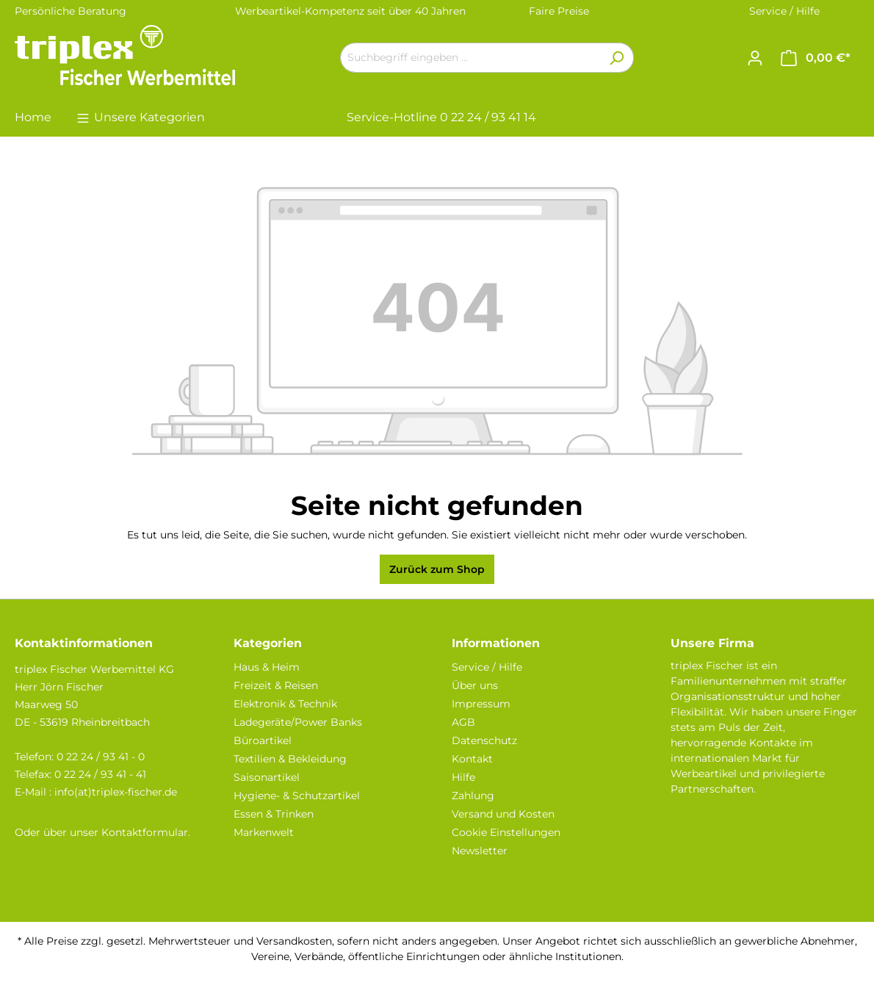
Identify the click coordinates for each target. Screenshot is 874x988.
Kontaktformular (144, 832)
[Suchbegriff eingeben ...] (470, 58)
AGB (463, 722)
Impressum (481, 703)
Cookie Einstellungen (506, 832)
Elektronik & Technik (285, 703)
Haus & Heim (267, 667)
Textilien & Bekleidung (290, 758)
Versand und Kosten (503, 814)
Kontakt (472, 758)
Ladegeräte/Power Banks (298, 722)
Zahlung (473, 795)
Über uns (475, 685)
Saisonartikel (267, 777)
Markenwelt (264, 832)
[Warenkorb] (815, 58)
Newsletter (480, 850)
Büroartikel (263, 740)
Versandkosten (294, 941)
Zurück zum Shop (437, 569)
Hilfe (463, 777)
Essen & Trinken (274, 814)
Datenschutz (484, 740)
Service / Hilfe (784, 11)
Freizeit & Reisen (276, 685)
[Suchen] (616, 58)
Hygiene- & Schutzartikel (297, 795)
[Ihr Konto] (755, 58)
